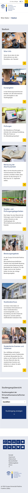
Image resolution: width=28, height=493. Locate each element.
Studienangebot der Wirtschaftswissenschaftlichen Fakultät (13, 395)
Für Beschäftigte (14, 1)
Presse (10, 465)
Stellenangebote (13, 463)
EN (22, 1)
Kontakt (11, 455)
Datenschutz (12, 459)
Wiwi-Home (5, 18)
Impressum (12, 457)
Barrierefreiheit (13, 461)
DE (20, 1)
